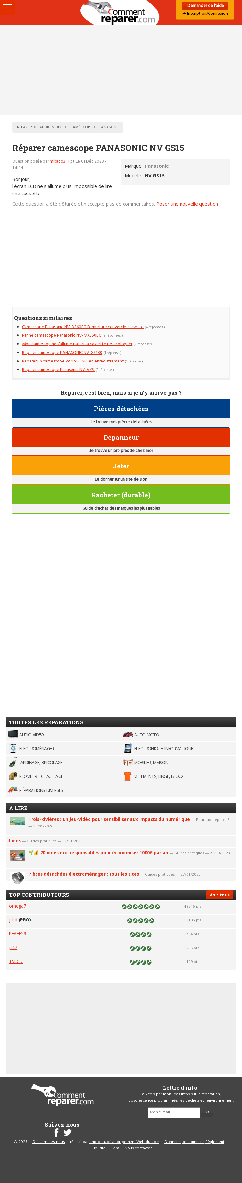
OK (207, 1112)
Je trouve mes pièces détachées (121, 422)
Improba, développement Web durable (124, 1142)
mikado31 (59, 161)
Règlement (214, 1142)
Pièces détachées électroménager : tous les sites (83, 874)
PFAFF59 (17, 934)
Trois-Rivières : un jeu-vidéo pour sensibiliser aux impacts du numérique (109, 819)
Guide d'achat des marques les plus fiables (121, 508)
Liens (15, 841)
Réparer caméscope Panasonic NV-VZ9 (58, 370)
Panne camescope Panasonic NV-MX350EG (61, 335)
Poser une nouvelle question (187, 203)
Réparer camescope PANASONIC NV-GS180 (62, 353)
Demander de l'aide (205, 6)
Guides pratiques (42, 840)
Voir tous (220, 895)
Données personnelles (184, 1142)
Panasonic (157, 166)
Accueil (121, 12)
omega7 (17, 906)
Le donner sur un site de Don (121, 479)
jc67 (13, 947)
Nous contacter (138, 1148)
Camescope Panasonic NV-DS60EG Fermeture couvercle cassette (83, 327)
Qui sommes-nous (48, 1142)
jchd (13, 920)
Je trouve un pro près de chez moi (121, 451)
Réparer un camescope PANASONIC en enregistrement (73, 361)
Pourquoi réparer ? (212, 819)
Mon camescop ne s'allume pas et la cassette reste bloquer (77, 344)
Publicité (98, 1148)
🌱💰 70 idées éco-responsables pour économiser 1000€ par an (98, 852)
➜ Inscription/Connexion (205, 13)
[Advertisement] (121, 70)
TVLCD (16, 961)
